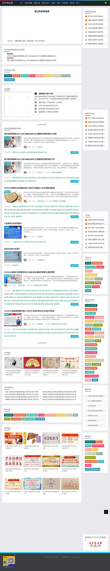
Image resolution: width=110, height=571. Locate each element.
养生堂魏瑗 (61, 415)
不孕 (26, 294)
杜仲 (14, 336)
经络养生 (96, 287)
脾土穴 (99, 453)
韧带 (67, 177)
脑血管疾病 (62, 294)
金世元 (99, 442)
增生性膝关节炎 (98, 446)
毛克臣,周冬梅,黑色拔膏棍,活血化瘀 (97, 410)
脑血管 (65, 300)
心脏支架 (20, 242)
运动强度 (36, 242)
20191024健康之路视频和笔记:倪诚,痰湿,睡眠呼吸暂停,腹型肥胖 (29, 272)
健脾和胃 (63, 297)
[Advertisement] (42, 27)
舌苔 (44, 297)
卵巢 (34, 297)
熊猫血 (88, 450)
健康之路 (37, 3)
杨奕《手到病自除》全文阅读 (52, 102)
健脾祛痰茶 (44, 304)
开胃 (46, 294)
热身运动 (15, 265)
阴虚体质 (25, 76)
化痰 (17, 300)
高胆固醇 (45, 210)
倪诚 (25, 300)
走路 (45, 152)
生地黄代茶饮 (90, 356)
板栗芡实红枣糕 (91, 309)
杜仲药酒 (64, 324)
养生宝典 (30, 41)
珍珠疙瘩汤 (8, 415)
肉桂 (15, 297)
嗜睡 (47, 297)
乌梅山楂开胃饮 (91, 368)
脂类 (71, 213)
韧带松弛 (31, 181)
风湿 (72, 329)
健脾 (49, 294)
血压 (26, 177)
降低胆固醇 (27, 210)
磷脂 (74, 213)
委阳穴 (88, 446)
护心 (9, 216)
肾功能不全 (24, 329)
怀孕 (29, 206)
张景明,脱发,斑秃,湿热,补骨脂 (97, 247)
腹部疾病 (42, 93)
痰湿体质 (37, 285)
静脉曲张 (45, 177)
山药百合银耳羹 (91, 305)
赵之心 (7, 137)
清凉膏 (98, 341)
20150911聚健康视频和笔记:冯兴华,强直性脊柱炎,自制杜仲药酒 (29, 311)
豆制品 (75, 210)
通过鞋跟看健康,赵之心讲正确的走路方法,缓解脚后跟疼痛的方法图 (34, 60)
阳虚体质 (57, 76)
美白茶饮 (89, 325)
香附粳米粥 (96, 329)
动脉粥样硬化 (23, 206)
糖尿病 (18, 177)
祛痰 (43, 294)
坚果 (48, 213)
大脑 (10, 213)
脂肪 (18, 210)
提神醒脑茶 (89, 341)
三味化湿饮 (99, 337)
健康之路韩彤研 (20, 415)
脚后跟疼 (41, 152)
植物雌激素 (62, 213)
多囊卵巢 (57, 304)
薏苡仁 (13, 294)
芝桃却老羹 (99, 321)
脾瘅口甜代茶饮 (91, 345)
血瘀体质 (8, 76)
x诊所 (53, 3)
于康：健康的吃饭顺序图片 (95, 401)
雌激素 (40, 206)
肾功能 (59, 333)
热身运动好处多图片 (12, 249)
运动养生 (99, 279)
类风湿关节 (40, 333)
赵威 (41, 242)
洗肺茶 (32, 76)
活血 (38, 304)
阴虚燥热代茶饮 (91, 348)
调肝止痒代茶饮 (91, 352)
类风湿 (29, 333)
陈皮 (42, 290)
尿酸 (35, 294)
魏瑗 (75, 415)
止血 (20, 213)
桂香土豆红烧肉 (91, 461)
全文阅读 (74, 152)
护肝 (27, 213)
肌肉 (51, 304)
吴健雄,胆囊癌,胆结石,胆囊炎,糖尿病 (97, 396)
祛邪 (12, 333)
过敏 (36, 206)
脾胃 (16, 294)
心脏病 (7, 227)
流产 (32, 206)
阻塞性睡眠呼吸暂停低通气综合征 (48, 300)
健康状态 (24, 152)
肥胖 (13, 290)
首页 (23, 41)
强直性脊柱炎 (56, 324)
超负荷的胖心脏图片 (93, 425)
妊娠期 (52, 206)
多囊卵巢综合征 (55, 297)
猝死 (20, 294)
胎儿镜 (41, 415)
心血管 (75, 206)
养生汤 (88, 263)
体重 (69, 300)
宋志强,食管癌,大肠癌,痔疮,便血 (98, 231)
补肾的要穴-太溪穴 (93, 415)
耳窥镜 (7, 419)
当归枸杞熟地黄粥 (92, 376)
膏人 (9, 300)
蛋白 (20, 216)
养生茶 (72, 3)
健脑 (51, 213)
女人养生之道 (90, 267)
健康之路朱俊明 (28, 419)
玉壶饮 (95, 380)
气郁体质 (40, 76)
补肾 (13, 329)
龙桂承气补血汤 (91, 275)
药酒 (22, 333)
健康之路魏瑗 (32, 415)
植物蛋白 (60, 210)
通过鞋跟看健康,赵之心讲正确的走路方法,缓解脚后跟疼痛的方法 (35, 56)
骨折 (30, 177)
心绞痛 (71, 290)
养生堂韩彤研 (50, 415)
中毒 (50, 210)
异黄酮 (56, 213)
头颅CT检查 (40, 419)
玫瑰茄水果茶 (90, 313)
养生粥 (98, 283)
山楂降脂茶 (89, 372)
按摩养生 (100, 267)
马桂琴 (101, 461)
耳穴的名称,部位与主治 (50, 105)
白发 (55, 329)
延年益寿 (48, 333)
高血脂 (27, 290)
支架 (44, 242)
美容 (62, 206)
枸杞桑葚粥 (89, 333)
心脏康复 (26, 242)
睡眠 (23, 294)
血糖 (67, 294)
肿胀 (5, 300)
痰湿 (41, 285)
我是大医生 (45, 3)
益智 (64, 210)
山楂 (53, 290)
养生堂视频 (28, 3)
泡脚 (58, 3)
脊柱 (25, 333)
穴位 (40, 105)
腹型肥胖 (39, 297)
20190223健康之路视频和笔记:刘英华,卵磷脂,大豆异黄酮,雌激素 (29, 188)
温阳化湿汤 (89, 360)
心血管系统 (43, 213)
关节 (63, 333)
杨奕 (40, 102)
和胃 (31, 304)
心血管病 (41, 329)
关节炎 (18, 329)
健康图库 (42, 112)
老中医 (34, 333)
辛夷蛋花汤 (99, 360)
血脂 (17, 213)
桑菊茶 (88, 364)
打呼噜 (39, 294)
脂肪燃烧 (74, 300)
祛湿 (22, 297)
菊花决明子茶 (90, 457)
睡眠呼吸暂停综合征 (61, 290)
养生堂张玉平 (90, 442)
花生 (14, 213)
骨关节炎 (47, 329)
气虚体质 (16, 76)
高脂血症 (15, 206)
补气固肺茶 (98, 325)
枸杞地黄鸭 (99, 317)
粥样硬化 (69, 210)
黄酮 (17, 216)
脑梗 (57, 177)
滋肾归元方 (89, 283)
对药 (10, 336)
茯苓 (46, 290)
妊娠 (7, 213)
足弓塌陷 (38, 177)
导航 (21, 3)
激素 (21, 210)
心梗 (49, 177)
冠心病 (39, 290)
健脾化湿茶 (65, 76)
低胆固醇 (32, 213)
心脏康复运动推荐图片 (13, 223)
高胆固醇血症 (12, 210)
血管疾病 (7, 294)
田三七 (95, 450)
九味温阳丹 (89, 279)
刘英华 (13, 216)
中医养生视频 (97, 263)
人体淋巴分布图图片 (52, 112)
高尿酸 (8, 304)
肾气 (67, 333)
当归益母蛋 (96, 364)
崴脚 (13, 177)
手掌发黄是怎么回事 (52, 109)
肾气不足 (17, 333)
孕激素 (54, 210)
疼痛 (13, 152)
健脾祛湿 (69, 297)
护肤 (55, 206)
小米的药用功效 (92, 406)
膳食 (67, 213)
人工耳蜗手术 (16, 419)
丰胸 (70, 206)
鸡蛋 (47, 206)
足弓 (64, 177)
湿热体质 (48, 76)
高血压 (23, 177)
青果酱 (88, 380)
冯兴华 (68, 329)
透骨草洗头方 (9, 79)
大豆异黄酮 (61, 201)
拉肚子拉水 (49, 93)
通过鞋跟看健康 (32, 152)
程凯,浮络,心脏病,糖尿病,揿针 (97, 228)
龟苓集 (88, 290)
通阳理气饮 (99, 333)
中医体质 (65, 3)
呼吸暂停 (34, 300)
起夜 (53, 294)
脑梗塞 (75, 290)
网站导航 (18, 41)
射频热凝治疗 (90, 453)
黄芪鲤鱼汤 (89, 321)
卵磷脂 (55, 201)
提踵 (61, 177)
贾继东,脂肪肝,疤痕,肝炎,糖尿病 (98, 220)
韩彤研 (69, 415)
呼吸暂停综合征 (21, 304)
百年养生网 (7, 3)
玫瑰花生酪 (89, 317)
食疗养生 (89, 271)
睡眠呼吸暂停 (28, 297)
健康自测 (42, 109)
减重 (61, 300)
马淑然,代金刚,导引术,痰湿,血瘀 (98, 243)
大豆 (44, 206)
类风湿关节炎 (32, 329)
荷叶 (74, 297)
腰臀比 (11, 297)
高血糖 (31, 294)
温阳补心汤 (89, 337)
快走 (31, 242)
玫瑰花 (88, 465)
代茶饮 (21, 300)
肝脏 (24, 213)
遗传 (37, 213)
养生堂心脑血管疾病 (92, 469)
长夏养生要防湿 (92, 420)
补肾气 (73, 333)
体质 (29, 300)
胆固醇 (67, 206)
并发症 (75, 294)
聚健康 (7, 314)
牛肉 (59, 206)
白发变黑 (54, 333)
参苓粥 (88, 329)
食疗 (77, 3)
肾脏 (40, 210)
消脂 (18, 297)
